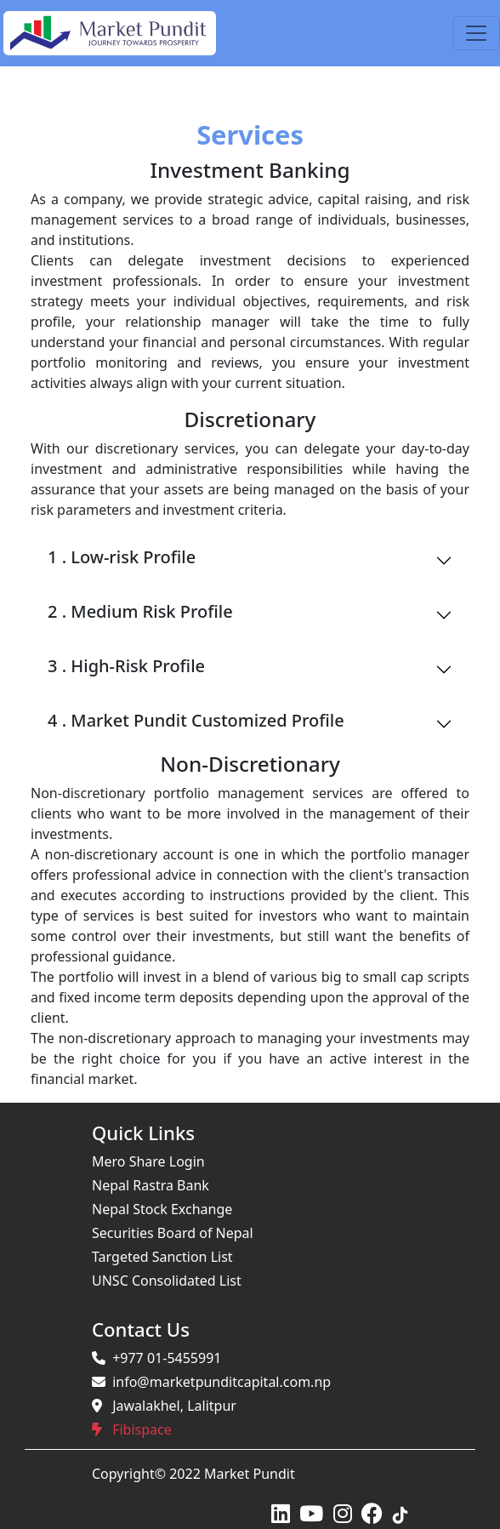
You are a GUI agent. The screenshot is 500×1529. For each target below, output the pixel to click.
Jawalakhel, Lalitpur (164, 1405)
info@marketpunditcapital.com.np (211, 1381)
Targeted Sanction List (162, 1256)
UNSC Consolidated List (166, 1280)
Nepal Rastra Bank (150, 1185)
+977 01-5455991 (156, 1358)
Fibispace (132, 1429)
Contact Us (141, 1329)
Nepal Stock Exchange (162, 1209)
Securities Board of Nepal (172, 1233)
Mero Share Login (148, 1161)
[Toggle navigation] (476, 33)
